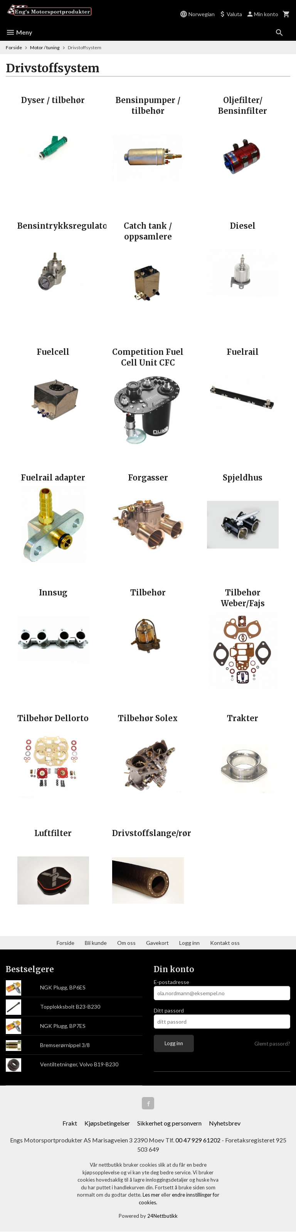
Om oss (126, 942)
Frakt (69, 1123)
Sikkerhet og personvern (169, 1123)
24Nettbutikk (162, 1216)
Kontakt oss (225, 942)
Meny (19, 32)
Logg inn (189, 942)
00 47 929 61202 (198, 1140)
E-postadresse (171, 982)
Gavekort (157, 942)
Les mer (152, 1195)
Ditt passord (169, 1010)
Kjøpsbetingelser (107, 1123)
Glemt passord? (272, 1044)
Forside (14, 47)
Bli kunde (96, 942)
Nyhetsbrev (224, 1123)
